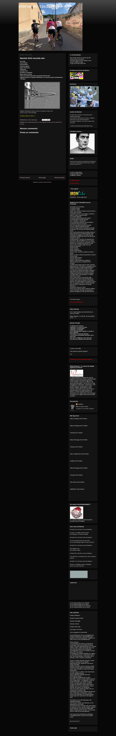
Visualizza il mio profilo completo (85, 408)
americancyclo (75, 721)
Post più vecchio (59, 177)
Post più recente (25, 177)
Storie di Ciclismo (38, 7)
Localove (29, 120)
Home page (42, 177)
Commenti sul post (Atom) (44, 182)
